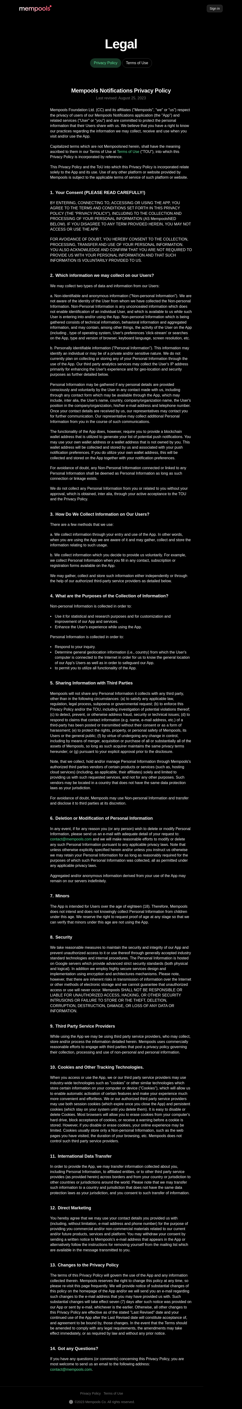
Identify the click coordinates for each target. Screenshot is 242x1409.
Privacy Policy (90, 1393)
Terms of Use (128, 152)
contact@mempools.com (71, 839)
